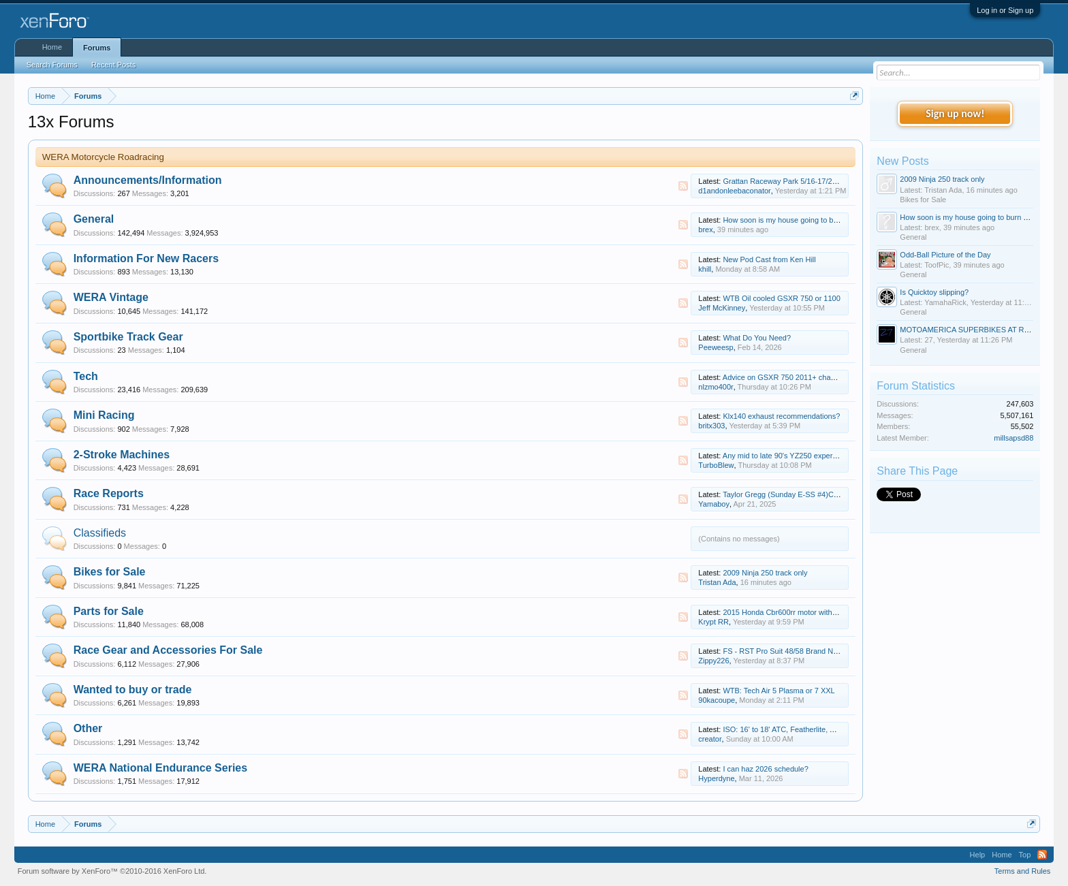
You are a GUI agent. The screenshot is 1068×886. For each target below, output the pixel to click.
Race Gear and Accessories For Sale (168, 650)
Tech (86, 376)
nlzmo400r (715, 387)
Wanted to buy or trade (133, 689)
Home (52, 47)
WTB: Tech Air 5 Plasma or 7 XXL (778, 690)
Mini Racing (104, 415)
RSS (683, 186)
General (94, 219)
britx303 (711, 426)
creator (709, 739)
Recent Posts (113, 65)
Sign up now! (955, 113)
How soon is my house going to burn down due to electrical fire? (829, 220)
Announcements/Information (148, 180)
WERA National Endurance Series (160, 768)
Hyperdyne (716, 778)
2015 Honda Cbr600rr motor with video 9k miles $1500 (814, 612)
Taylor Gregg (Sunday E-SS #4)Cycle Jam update (805, 494)
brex (705, 229)
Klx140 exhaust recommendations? (781, 416)
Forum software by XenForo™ (112, 871)
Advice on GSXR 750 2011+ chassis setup (793, 377)
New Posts (902, 161)
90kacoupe (716, 700)
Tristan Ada (717, 582)
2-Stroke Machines (122, 454)
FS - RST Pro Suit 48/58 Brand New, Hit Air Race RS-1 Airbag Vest (834, 651)
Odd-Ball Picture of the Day (945, 255)
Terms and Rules (1022, 871)
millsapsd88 (1013, 438)
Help (978, 855)
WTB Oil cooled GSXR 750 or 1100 (781, 298)
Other (88, 728)
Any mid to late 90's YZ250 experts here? (791, 456)
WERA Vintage (111, 297)
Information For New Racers (146, 258)
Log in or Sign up (1005, 10)
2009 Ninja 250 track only (765, 573)
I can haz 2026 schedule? (765, 769)
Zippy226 (713, 660)
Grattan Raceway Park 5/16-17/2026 (784, 181)
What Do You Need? (757, 338)
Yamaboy (713, 504)
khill (704, 269)
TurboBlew (716, 465)
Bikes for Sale (110, 572)
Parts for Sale (109, 611)
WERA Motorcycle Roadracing (103, 157)
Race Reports (109, 493)
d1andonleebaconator (734, 191)
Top (1025, 855)
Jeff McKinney (721, 308)
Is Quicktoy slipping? (934, 292)
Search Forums (52, 65)
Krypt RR (713, 622)
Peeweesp (715, 347)
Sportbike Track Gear (128, 337)
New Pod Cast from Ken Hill (769, 259)
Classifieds (100, 533)
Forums (96, 48)
